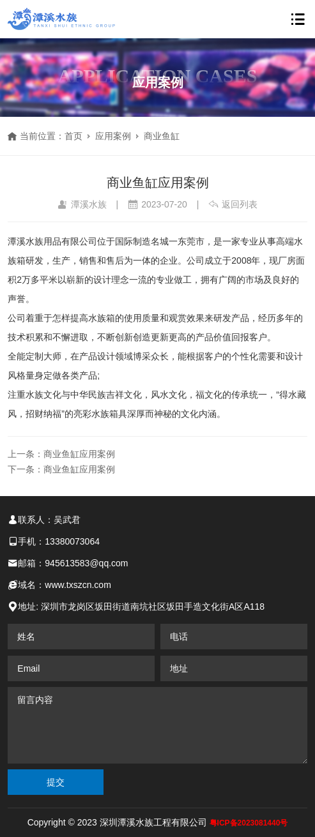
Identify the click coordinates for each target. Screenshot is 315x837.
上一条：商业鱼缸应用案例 (61, 454)
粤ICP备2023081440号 (249, 822)
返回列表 (232, 204)
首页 (73, 136)
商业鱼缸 (162, 136)
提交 (56, 782)
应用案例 (113, 136)
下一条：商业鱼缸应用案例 (61, 469)
